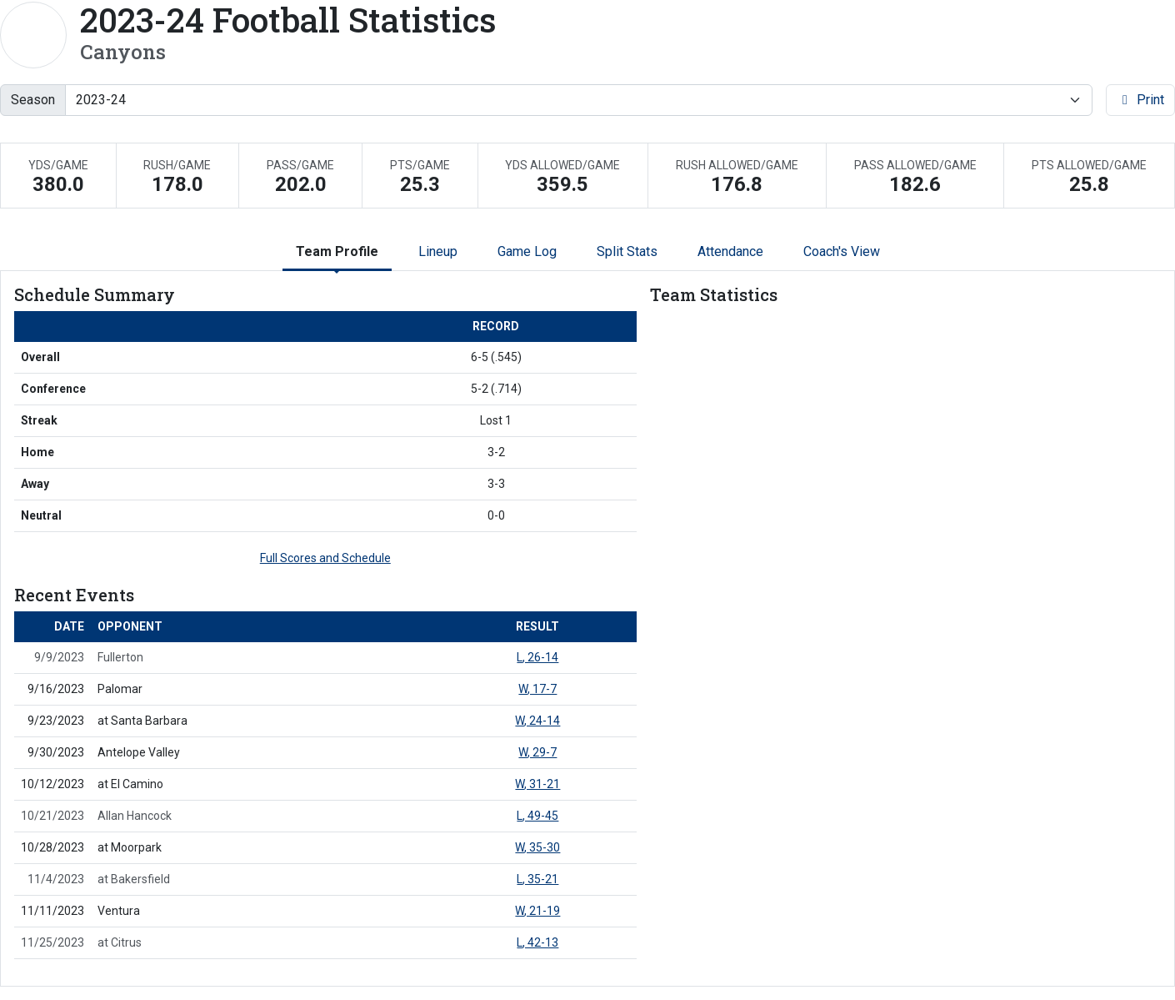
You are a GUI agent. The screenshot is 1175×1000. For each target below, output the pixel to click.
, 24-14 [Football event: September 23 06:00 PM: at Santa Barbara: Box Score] (537, 720)
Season (33, 100)
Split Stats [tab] (627, 251)
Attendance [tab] (730, 251)
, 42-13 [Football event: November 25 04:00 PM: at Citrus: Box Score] (537, 942)
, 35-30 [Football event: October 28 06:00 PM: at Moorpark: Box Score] (537, 847)
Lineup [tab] (438, 251)
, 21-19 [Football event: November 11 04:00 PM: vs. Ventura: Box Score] (537, 910)
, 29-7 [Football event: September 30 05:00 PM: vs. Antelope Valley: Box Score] (537, 752)
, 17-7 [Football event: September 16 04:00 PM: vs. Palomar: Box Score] (537, 689)
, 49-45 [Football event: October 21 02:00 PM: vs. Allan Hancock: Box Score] (537, 815)
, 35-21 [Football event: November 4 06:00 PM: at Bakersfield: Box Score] (537, 879)
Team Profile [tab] (337, 251)
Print (1140, 100)
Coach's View (841, 251)
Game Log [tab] (527, 251)
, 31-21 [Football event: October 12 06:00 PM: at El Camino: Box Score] (537, 784)
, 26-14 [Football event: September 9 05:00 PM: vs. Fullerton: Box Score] (537, 657)
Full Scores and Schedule (325, 558)
